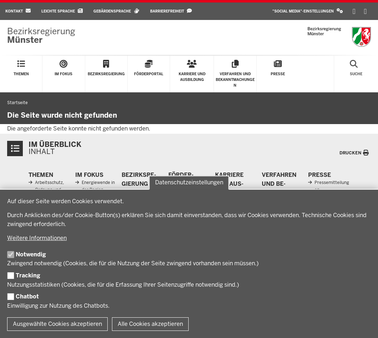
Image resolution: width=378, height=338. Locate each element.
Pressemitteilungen (332, 186)
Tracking (28, 275)
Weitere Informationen (37, 238)
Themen (41, 175)
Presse (319, 175)
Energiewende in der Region (98, 186)
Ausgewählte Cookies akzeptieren (57, 324)
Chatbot (27, 296)
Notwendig (31, 254)
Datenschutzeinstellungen (189, 182)
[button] (307, 11)
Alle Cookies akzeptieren (150, 324)
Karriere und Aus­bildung (229, 184)
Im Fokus (89, 175)
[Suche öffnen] (356, 74)
